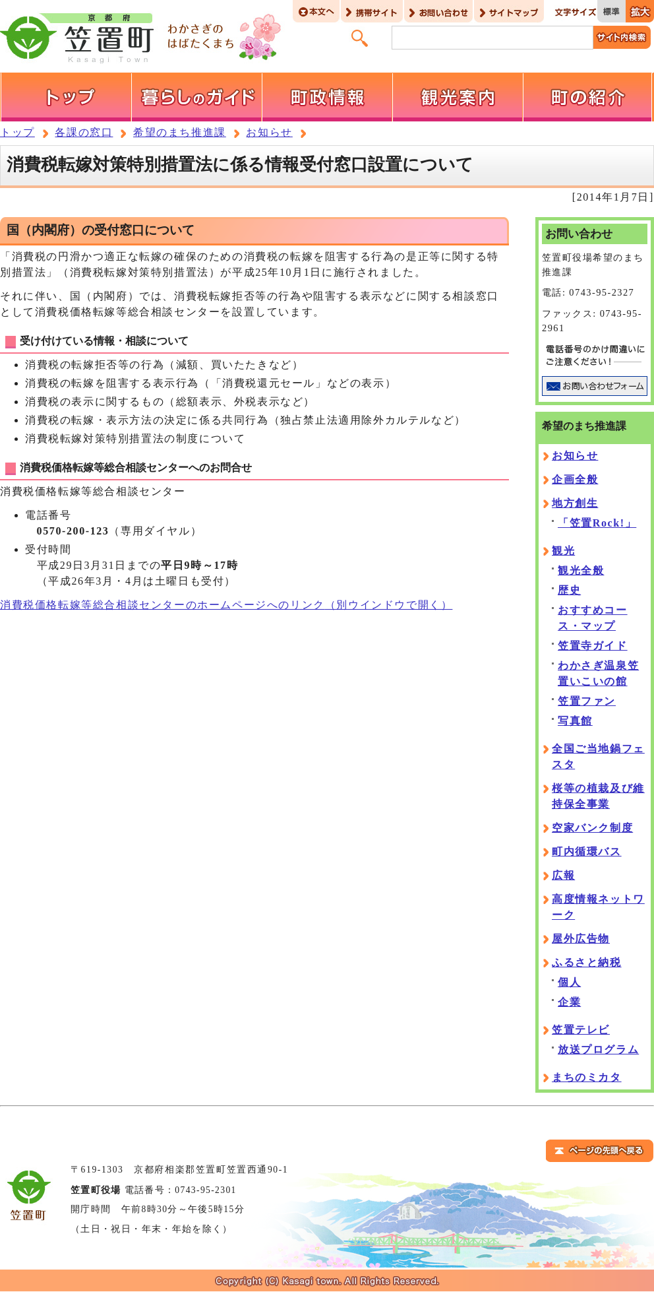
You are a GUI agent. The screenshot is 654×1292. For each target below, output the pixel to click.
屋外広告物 (581, 938)
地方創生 (575, 503)
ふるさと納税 (587, 962)
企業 (569, 1002)
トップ (17, 132)
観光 (563, 550)
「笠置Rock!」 (597, 523)
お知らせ (269, 132)
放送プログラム (598, 1049)
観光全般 (581, 570)
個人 (569, 982)
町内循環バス (587, 851)
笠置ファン (587, 701)
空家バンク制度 (592, 827)
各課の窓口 (84, 132)
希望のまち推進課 (179, 132)
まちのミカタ (587, 1077)
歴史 (569, 590)
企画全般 (575, 479)
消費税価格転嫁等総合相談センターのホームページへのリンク (226, 604)
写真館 (575, 721)
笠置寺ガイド (593, 645)
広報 (563, 875)
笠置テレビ (581, 1029)
